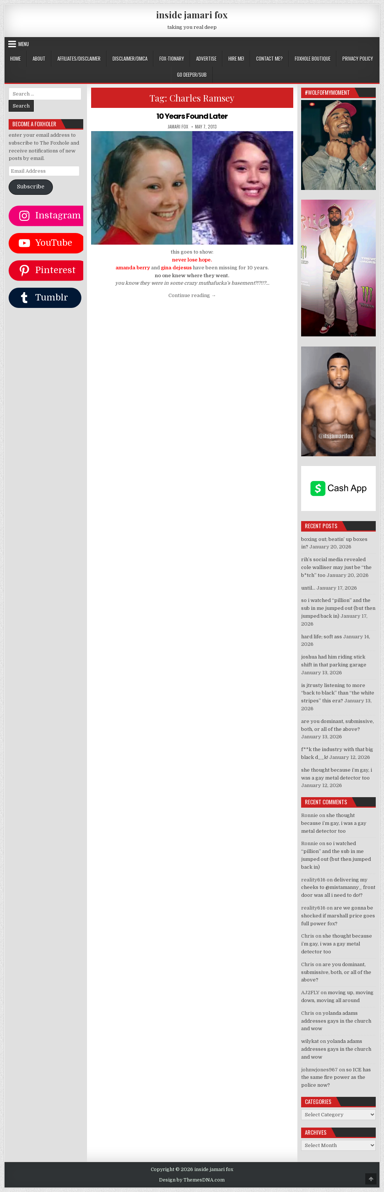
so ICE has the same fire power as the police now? (336, 1077)
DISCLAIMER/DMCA (129, 58)
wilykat (310, 1041)
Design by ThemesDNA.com (192, 1180)
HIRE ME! (236, 58)
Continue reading (192, 295)
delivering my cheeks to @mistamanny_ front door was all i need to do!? (338, 887)
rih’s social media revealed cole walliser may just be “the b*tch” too (336, 567)
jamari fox (178, 126)
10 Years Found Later (192, 116)
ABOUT (39, 58)
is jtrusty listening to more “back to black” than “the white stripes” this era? (337, 693)
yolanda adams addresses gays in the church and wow (336, 1021)
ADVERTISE (206, 58)
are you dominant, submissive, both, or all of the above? (336, 972)
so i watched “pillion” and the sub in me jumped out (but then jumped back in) (338, 608)
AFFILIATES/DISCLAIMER (78, 58)
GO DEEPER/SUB (192, 74)
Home (15, 58)
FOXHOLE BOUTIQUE (312, 58)
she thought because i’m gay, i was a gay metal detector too (333, 823)
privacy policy (357, 58)
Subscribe (30, 187)
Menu (23, 44)
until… (308, 588)
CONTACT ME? (269, 58)
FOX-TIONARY (171, 58)
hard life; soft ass (321, 636)
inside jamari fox (192, 15)
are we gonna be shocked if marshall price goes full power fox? (338, 915)
